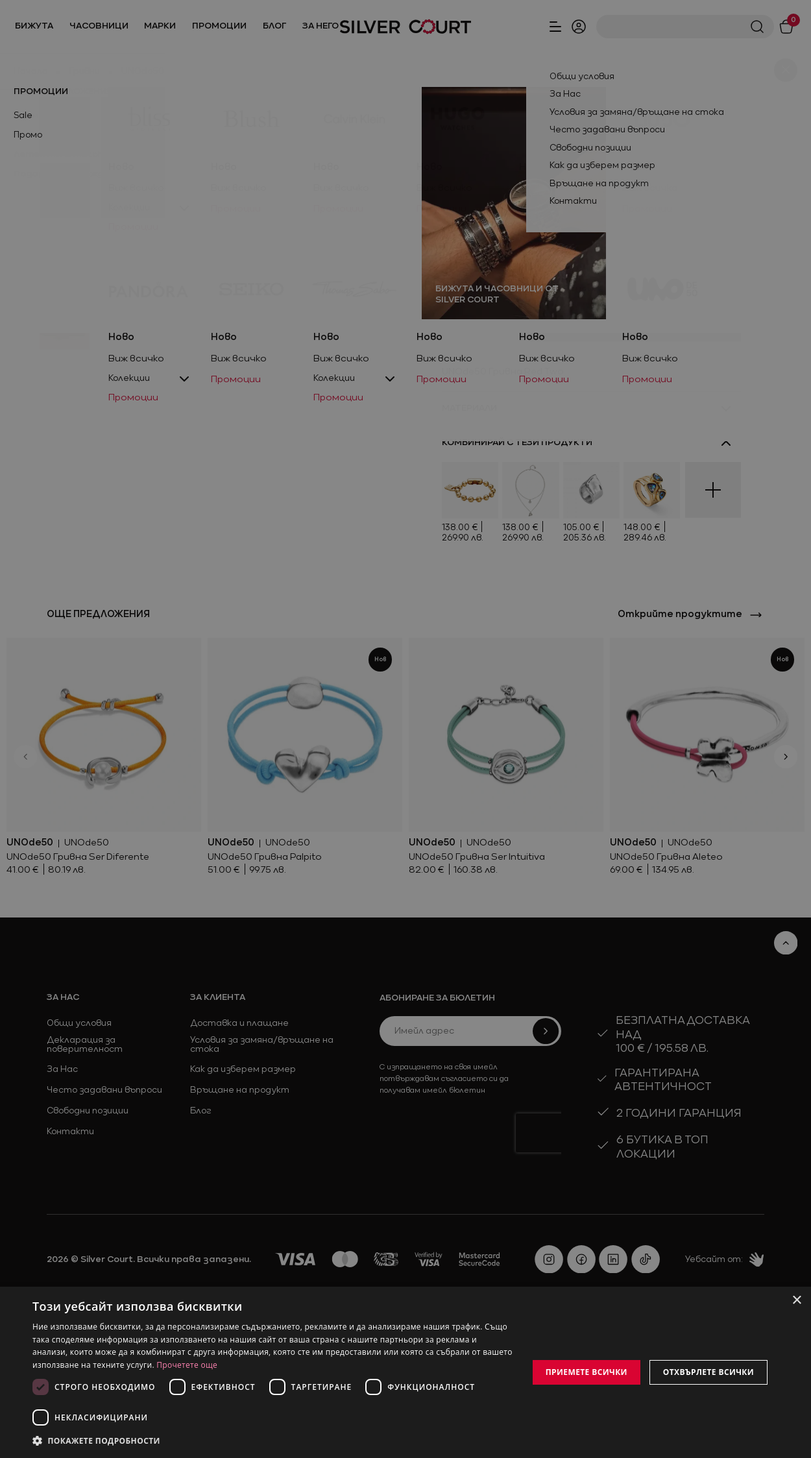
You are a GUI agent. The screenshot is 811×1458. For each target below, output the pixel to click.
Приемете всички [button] (586, 1372)
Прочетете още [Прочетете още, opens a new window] (186, 1364)
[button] (272, 1440)
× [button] (796, 1301)
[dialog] (405, 1372)
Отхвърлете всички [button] (708, 1372)
